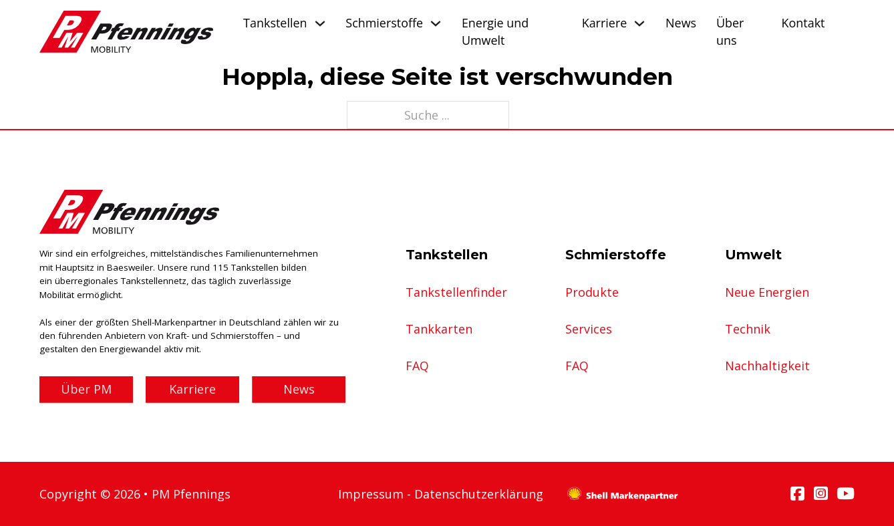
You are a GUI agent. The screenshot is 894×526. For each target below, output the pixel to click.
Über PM (86, 389)
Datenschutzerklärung (478, 494)
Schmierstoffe (384, 23)
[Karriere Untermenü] (639, 23)
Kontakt (803, 23)
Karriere (604, 23)
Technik (747, 329)
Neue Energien (767, 292)
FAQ (417, 366)
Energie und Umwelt (495, 31)
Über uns (730, 31)
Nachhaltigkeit (767, 366)
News (680, 23)
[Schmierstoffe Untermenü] (436, 23)
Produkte (592, 292)
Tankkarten (439, 329)
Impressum (371, 494)
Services (588, 329)
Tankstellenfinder (456, 292)
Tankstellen (275, 23)
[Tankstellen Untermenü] (320, 23)
